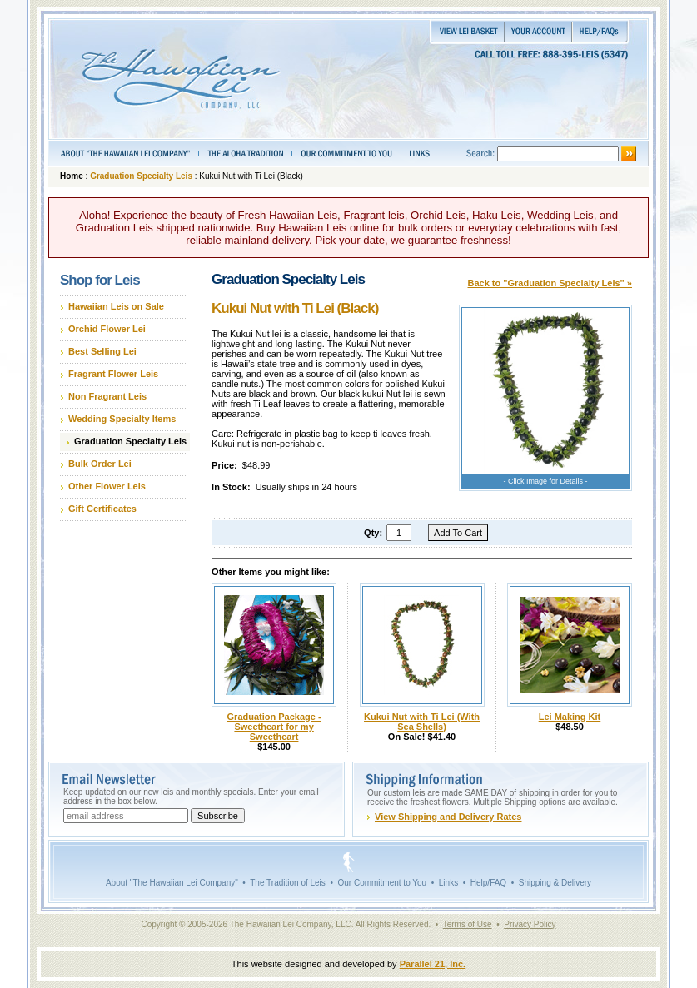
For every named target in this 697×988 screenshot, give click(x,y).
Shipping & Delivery (555, 882)
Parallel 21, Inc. (433, 964)
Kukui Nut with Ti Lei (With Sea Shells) (422, 722)
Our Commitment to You (381, 882)
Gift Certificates (102, 509)
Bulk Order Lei (100, 464)
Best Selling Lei (102, 351)
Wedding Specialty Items (122, 419)
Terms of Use (467, 924)
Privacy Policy (529, 924)
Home (71, 176)
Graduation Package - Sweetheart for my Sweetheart (274, 727)
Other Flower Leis (107, 486)
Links (448, 882)
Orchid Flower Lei (107, 329)
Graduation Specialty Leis (141, 176)
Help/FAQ (488, 882)
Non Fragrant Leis (107, 396)
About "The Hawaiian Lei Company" (172, 882)
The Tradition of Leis (288, 882)
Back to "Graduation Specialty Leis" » (550, 283)
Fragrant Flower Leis (113, 374)
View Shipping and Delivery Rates (448, 817)
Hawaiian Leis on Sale (116, 306)
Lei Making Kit (570, 717)
